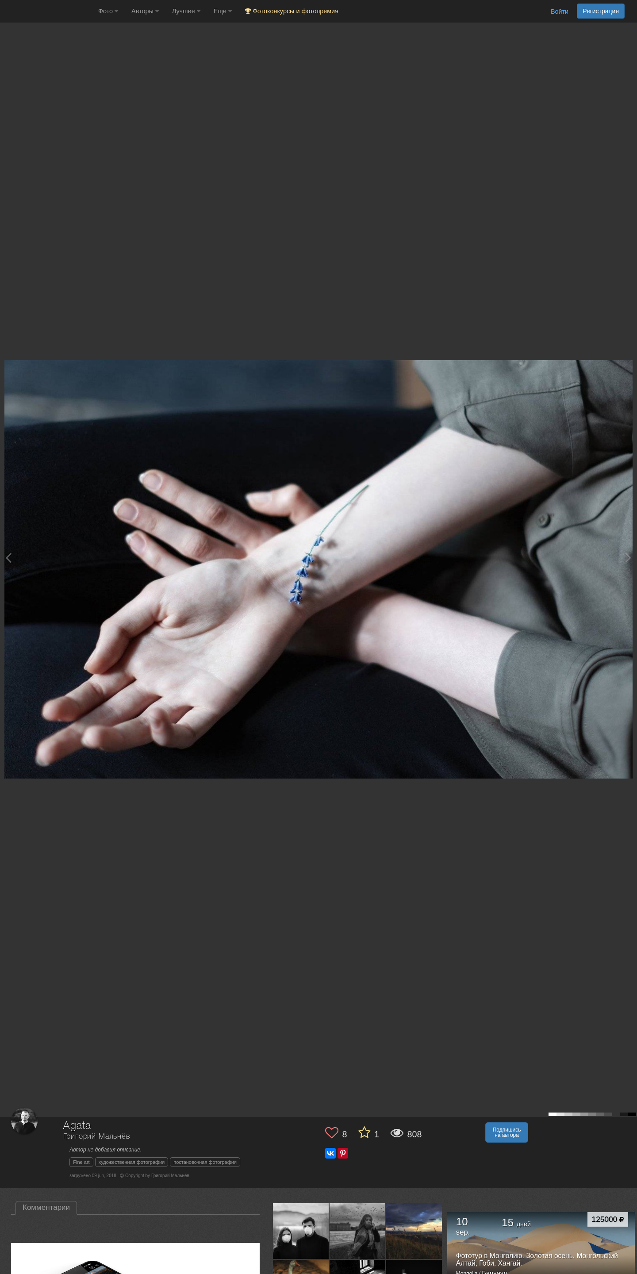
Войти (559, 11)
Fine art (81, 1162)
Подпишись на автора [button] (507, 1132)
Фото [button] (108, 11)
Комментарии (46, 1207)
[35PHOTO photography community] (48, 11)
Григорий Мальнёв (96, 1136)
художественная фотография (132, 1162)
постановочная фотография (205, 1162)
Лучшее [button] (186, 11)
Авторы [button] (145, 11)
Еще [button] (223, 11)
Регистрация (601, 11)
